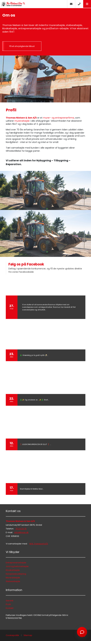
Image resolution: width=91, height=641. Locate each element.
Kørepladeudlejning (16, 573)
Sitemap (28, 635)
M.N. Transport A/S (39, 543)
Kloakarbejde (13, 570)
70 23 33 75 (21, 528)
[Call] (79, 4)
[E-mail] (71, 4)
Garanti (9, 600)
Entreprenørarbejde (16, 562)
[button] (87, 4)
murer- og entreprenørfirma (58, 117)
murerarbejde (22, 120)
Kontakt (9, 608)
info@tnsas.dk (21, 532)
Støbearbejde (13, 581)
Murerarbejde (13, 577)
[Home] (34, 4)
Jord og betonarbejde (17, 566)
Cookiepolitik (12, 635)
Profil (8, 604)
